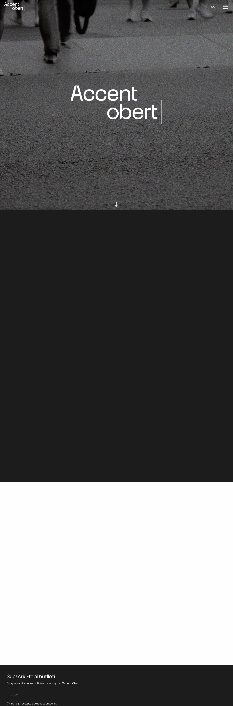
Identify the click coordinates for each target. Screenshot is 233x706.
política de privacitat (45, 703)
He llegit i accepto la (34, 703)
